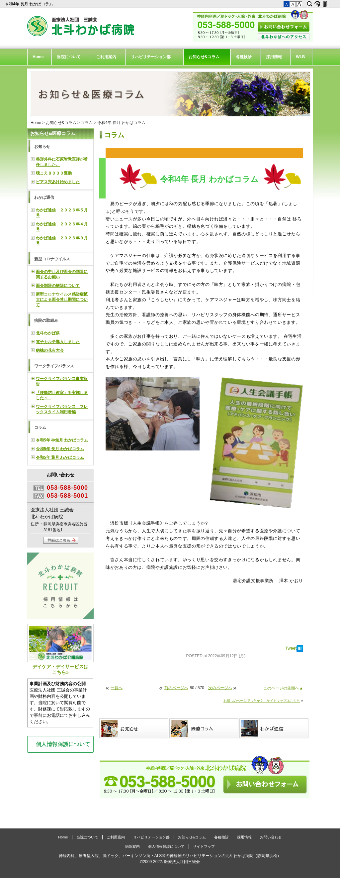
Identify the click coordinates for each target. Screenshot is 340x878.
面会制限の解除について (58, 285)
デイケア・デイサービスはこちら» (60, 649)
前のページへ (176, 688)
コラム (87, 122)
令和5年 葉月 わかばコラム (60, 457)
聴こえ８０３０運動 (54, 173)
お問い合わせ (271, 837)
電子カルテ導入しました (58, 341)
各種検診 (244, 57)
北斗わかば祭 (48, 333)
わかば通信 (44, 197)
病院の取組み (46, 320)
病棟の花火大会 (50, 350)
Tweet (291, 648)
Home (38, 57)
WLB (300, 57)
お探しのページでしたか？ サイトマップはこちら (261, 700)
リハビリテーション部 (151, 57)
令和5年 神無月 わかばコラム (62, 440)
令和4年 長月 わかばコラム (29, 4)
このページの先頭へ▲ (283, 688)
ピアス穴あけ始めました (58, 182)
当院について (69, 57)
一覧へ (117, 688)
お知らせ (42, 146)
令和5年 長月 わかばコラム (60, 448)
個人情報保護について (63, 744)
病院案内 (132, 846)
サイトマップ (204, 846)
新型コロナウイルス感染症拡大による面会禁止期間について (62, 299)
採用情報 (274, 57)
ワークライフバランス (54, 366)
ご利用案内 (106, 57)
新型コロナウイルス (52, 259)
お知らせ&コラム (204, 57)
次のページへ (220, 688)
